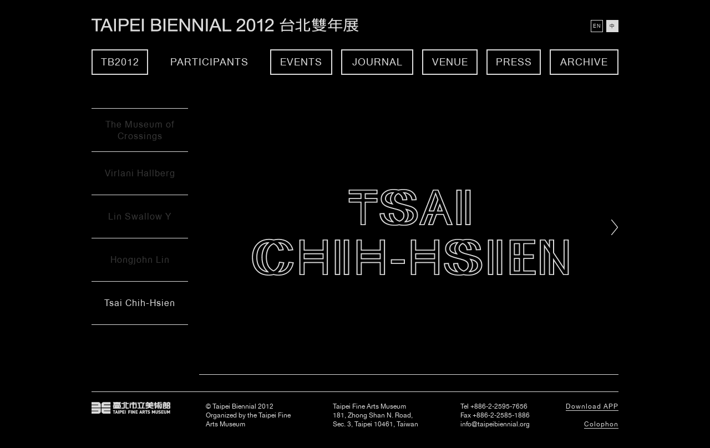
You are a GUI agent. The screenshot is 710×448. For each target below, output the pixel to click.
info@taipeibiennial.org (495, 424)
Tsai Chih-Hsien (139, 303)
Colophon (601, 424)
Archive (584, 62)
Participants (209, 62)
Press (514, 62)
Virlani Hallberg (140, 173)
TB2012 (120, 62)
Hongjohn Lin (140, 259)
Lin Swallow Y (140, 216)
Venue (450, 62)
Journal (377, 62)
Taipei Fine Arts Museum (131, 408)
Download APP (592, 406)
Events (301, 62)
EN (597, 26)
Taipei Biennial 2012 (237, 25)
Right (614, 227)
